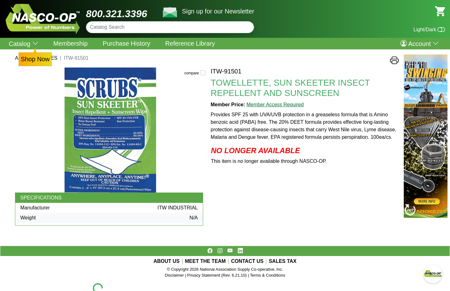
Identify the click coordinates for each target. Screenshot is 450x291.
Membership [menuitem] (70, 43)
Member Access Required (275, 104)
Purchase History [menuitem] (126, 43)
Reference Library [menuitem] (190, 43)
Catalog (23, 43)
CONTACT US (247, 261)
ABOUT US (166, 261)
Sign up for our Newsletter (218, 11)
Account (419, 43)
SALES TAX (283, 261)
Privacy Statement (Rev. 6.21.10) (217, 275)
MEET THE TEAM (205, 261)
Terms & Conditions (267, 275)
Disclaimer (174, 275)
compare (191, 73)
